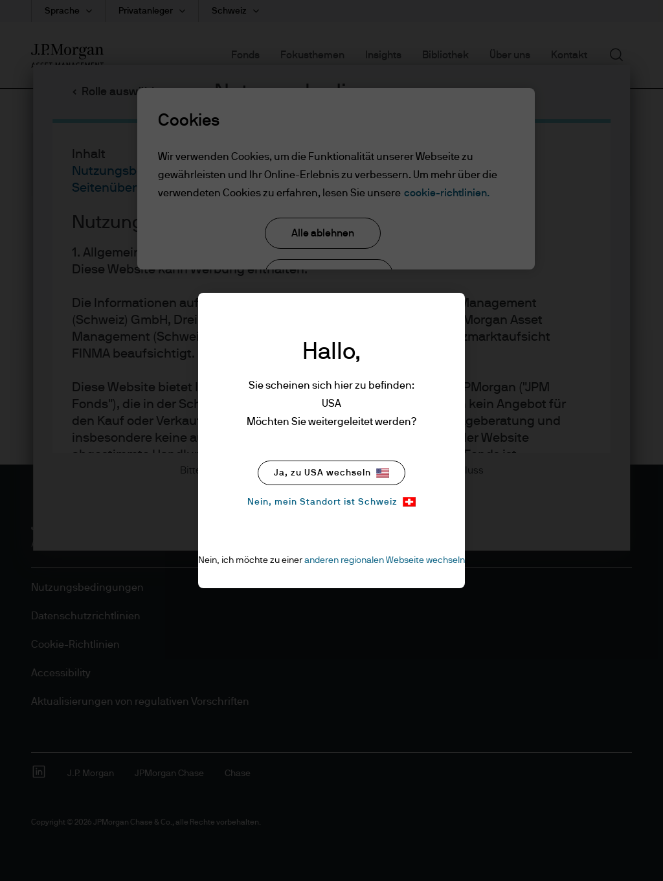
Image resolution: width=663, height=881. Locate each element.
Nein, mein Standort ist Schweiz (331, 502)
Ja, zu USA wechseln (331, 473)
